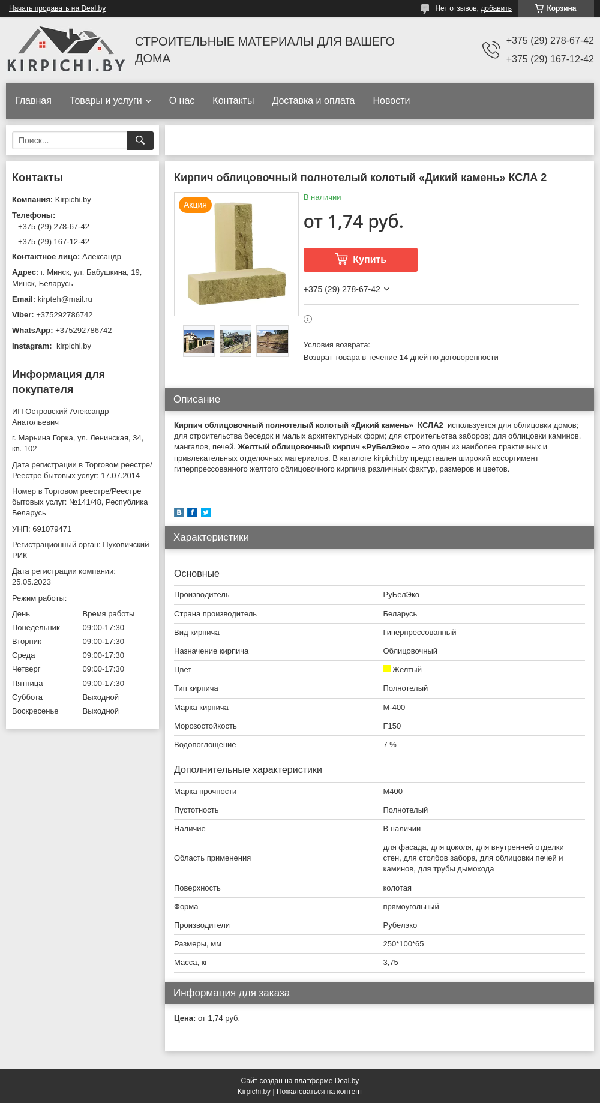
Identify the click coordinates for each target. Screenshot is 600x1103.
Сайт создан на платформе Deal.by (300, 1081)
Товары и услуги (106, 100)
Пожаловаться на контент (319, 1091)
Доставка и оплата (313, 100)
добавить (496, 8)
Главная (33, 100)
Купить (369, 259)
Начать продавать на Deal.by (57, 8)
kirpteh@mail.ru (65, 299)
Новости (391, 100)
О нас (182, 100)
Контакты (233, 100)
